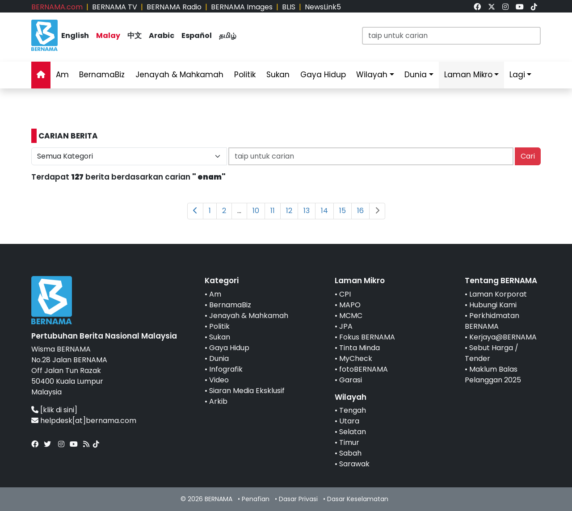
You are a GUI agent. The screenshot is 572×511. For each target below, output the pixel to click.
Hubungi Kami (493, 305)
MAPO (350, 305)
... (239, 210)
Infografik (226, 369)
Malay (108, 35)
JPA (346, 326)
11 (272, 210)
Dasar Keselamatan (357, 498)
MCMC (350, 315)
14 (324, 210)
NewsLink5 (323, 7)
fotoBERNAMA (363, 369)
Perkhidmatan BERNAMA (492, 320)
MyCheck (355, 358)
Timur (349, 442)
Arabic (161, 35)
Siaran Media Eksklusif (247, 390)
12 (289, 210)
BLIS (288, 7)
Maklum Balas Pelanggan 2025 (493, 374)
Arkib (218, 401)
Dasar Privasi (298, 498)
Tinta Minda (359, 348)
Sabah (350, 453)
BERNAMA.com (57, 7)
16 (360, 210)
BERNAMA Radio (174, 7)
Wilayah (371, 74)
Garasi (350, 380)
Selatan (352, 432)
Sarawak (354, 464)
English (75, 35)
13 (306, 210)
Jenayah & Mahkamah (179, 74)
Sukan (278, 74)
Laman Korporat (498, 294)
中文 (134, 35)
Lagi (517, 74)
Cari (528, 156)
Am (62, 74)
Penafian (255, 498)
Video (219, 380)
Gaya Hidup (323, 74)
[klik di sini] (58, 410)
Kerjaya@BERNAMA (503, 337)
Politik (245, 74)
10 (255, 210)
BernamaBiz (102, 74)
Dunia (415, 74)
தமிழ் (227, 35)
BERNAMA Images (242, 7)
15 (342, 210)
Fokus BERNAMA (367, 337)
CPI (345, 294)
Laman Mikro (468, 74)
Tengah (352, 410)
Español (196, 35)
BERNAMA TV (114, 7)
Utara (349, 421)
